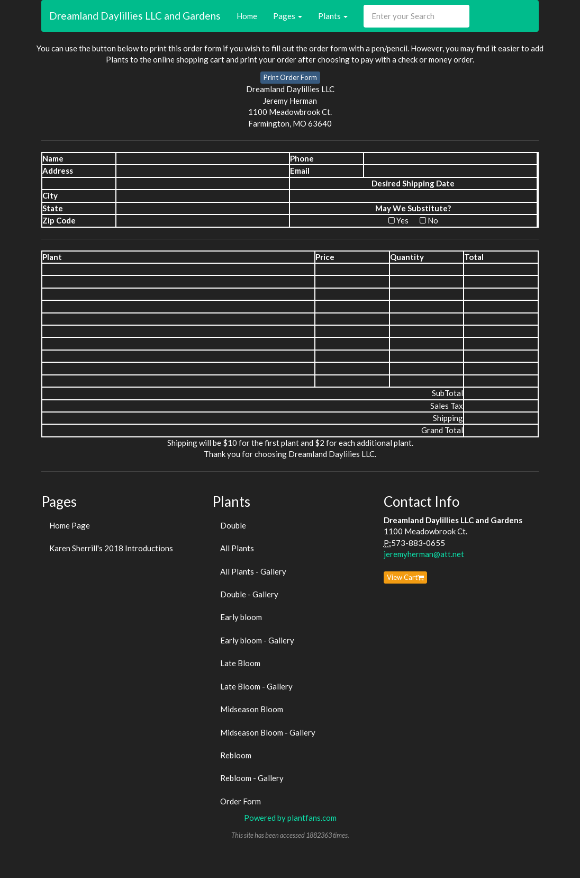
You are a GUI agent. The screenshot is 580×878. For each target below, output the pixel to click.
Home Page (69, 525)
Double (233, 525)
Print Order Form (290, 77)
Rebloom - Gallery (252, 778)
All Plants (237, 548)
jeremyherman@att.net (424, 554)
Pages (287, 16)
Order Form (240, 801)
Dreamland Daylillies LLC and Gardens (135, 16)
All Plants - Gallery (253, 571)
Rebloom (235, 755)
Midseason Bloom (251, 709)
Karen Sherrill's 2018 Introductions (111, 548)
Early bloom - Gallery (257, 640)
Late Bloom (240, 663)
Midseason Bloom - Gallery (267, 732)
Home (247, 16)
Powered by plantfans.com (290, 817)
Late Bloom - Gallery (256, 686)
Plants (333, 16)
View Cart (405, 577)
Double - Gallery (249, 594)
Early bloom (241, 617)
